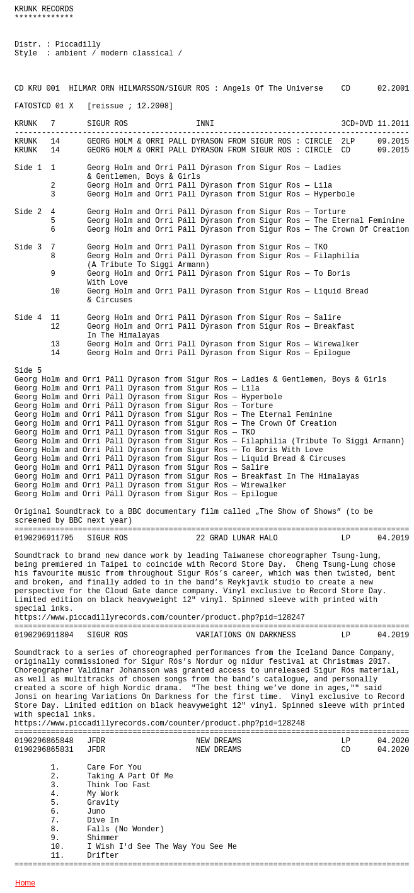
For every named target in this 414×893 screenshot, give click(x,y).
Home (25, 883)
